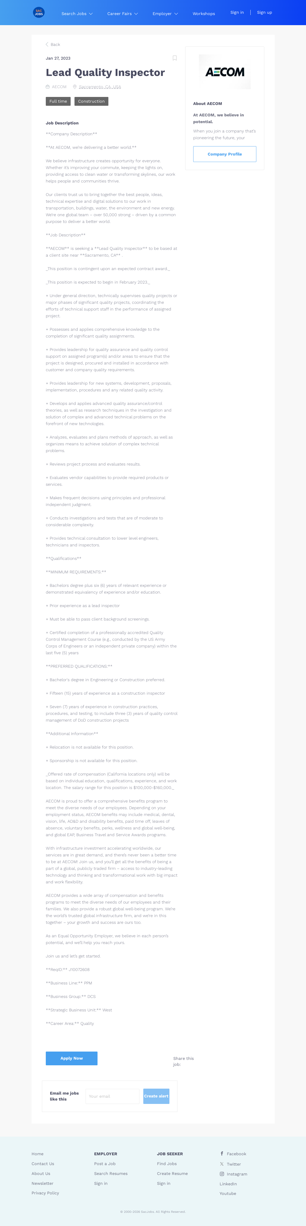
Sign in (237, 12)
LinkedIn (228, 1183)
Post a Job (105, 1163)
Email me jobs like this (64, 1096)
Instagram (237, 1174)
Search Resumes (111, 1173)
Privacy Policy (45, 1192)
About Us (41, 1173)
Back (54, 44)
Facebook (236, 1153)
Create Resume (172, 1173)
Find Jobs (167, 1163)
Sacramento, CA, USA (100, 86)
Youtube (228, 1193)
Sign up (264, 12)
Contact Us (43, 1163)
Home (37, 1153)
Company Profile (225, 154)
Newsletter (43, 1183)
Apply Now (72, 1058)
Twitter (234, 1164)
